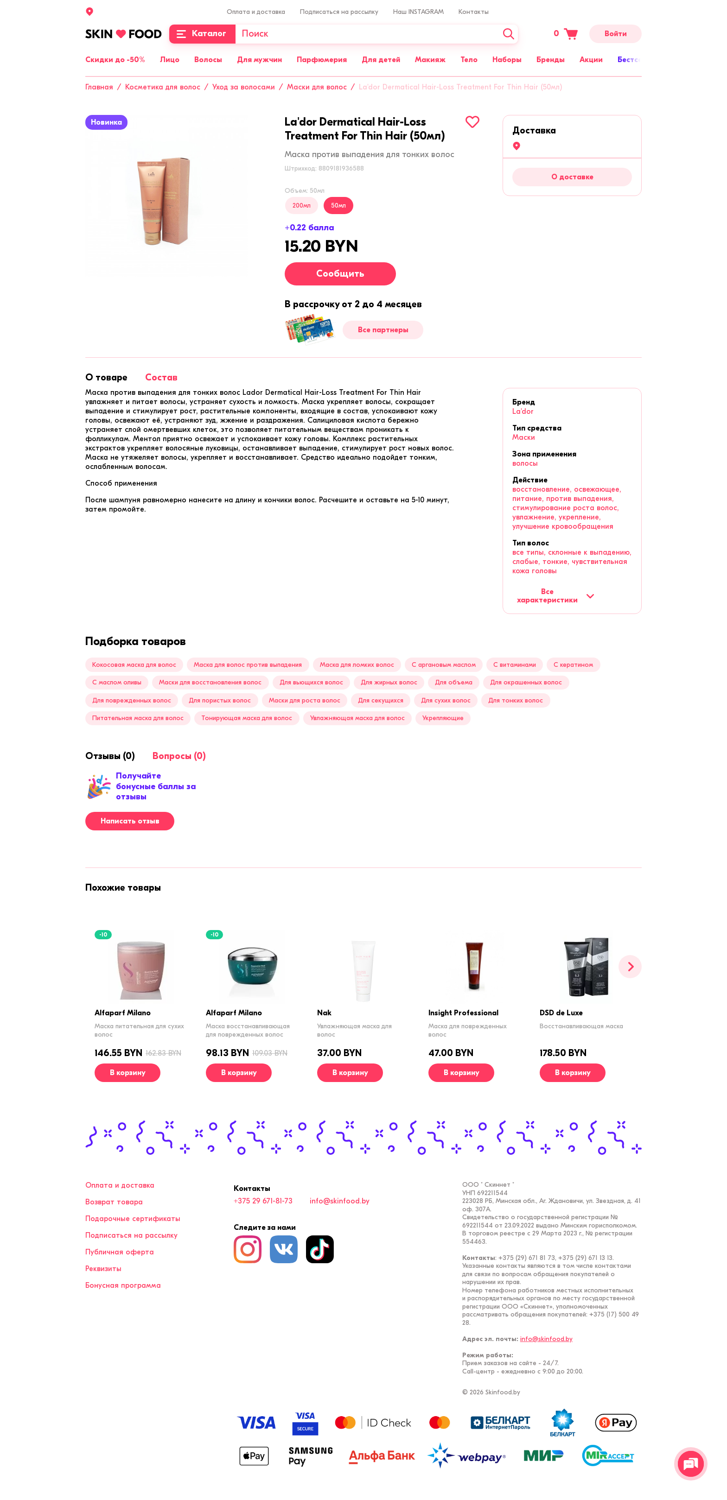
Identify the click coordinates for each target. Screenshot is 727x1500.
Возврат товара (114, 1202)
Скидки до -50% (115, 60)
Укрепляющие (443, 718)
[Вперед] (630, 966)
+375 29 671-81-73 (263, 1201)
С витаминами (514, 665)
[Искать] (508, 34)
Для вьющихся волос (311, 682)
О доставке (572, 177)
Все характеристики (555, 596)
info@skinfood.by (340, 1201)
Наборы (507, 60)
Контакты (474, 12)
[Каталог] (202, 34)
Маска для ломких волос (357, 665)
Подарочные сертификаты (132, 1219)
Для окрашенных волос (526, 682)
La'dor (523, 411)
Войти (616, 34)
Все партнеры (383, 330)
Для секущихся (380, 700)
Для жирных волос (389, 682)
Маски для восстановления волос (210, 682)
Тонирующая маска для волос (246, 718)
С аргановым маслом (444, 665)
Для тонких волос (515, 700)
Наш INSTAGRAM (418, 12)
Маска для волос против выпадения (248, 665)
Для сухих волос (446, 700)
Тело (469, 60)
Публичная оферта (119, 1252)
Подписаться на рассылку (339, 12)
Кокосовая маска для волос (134, 665)
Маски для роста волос (304, 700)
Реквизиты (103, 1269)
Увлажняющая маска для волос (357, 718)
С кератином (573, 665)
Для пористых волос (220, 700)
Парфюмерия (322, 60)
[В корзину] (127, 1072)
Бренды (550, 60)
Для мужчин (259, 60)
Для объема (453, 682)
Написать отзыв (130, 821)
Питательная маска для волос (138, 718)
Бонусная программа (123, 1285)
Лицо (169, 60)
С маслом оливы (116, 682)
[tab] (106, 377)
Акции (591, 60)
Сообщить (340, 273)
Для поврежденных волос (131, 700)
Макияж (430, 60)
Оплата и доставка (256, 12)
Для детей (381, 60)
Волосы (208, 60)
